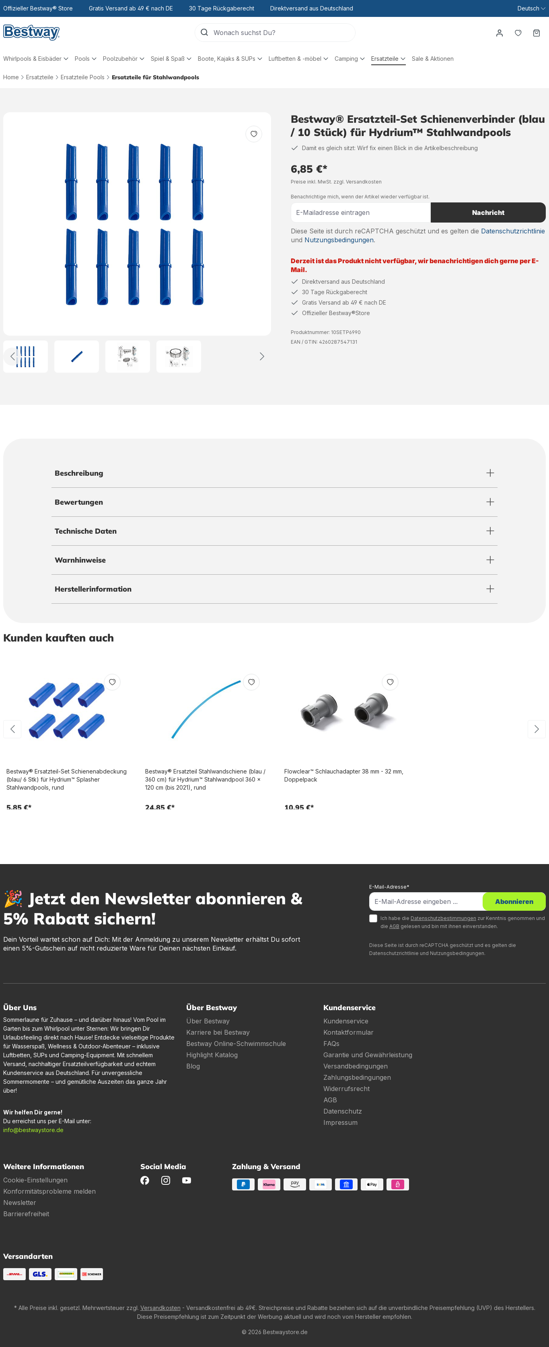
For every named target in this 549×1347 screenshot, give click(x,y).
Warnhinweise (80, 560)
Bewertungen (79, 502)
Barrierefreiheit (26, 1214)
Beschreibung (79, 473)
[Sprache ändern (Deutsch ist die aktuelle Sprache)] (531, 8)
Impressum (340, 1122)
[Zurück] (12, 356)
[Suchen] (204, 32)
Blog (193, 1066)
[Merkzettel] (518, 32)
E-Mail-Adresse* (389, 887)
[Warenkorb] (536, 32)
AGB (394, 926)
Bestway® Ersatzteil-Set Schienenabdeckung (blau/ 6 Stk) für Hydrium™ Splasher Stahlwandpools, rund (66, 779)
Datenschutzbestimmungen (443, 918)
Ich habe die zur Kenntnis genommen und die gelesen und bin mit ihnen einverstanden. (462, 922)
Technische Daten (86, 531)
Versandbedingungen (355, 1066)
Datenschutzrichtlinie (513, 231)
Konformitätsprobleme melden (49, 1191)
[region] (137, 242)
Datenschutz (342, 1111)
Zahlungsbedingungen (357, 1077)
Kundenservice (345, 1021)
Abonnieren (514, 901)
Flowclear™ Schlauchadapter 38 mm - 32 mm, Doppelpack (343, 775)
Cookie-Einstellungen (35, 1180)
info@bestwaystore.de (33, 1129)
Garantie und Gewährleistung (367, 1055)
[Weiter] (262, 356)
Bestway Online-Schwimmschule (236, 1044)
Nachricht (488, 212)
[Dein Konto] (499, 32)
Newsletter (19, 1202)
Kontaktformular (348, 1032)
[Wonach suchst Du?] (284, 32)
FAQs (331, 1044)
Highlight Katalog (212, 1055)
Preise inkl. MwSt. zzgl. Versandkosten (336, 182)
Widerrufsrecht (346, 1089)
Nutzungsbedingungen (339, 240)
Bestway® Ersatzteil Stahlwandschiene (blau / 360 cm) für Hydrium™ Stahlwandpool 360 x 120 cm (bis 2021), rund (205, 779)
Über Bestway (208, 1021)
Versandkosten (160, 1307)
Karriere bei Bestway (218, 1032)
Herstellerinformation (93, 589)
